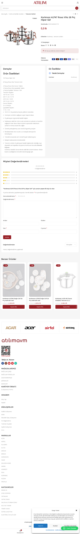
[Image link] (14, 340)
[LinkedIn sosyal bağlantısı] (53, 45)
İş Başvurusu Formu (7, 389)
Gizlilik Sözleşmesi (59, 530)
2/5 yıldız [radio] (20, 196)
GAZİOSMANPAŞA (6, 378)
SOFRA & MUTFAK (6, 512)
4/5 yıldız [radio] (23, 196)
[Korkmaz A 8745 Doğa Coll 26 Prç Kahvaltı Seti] (40, 280)
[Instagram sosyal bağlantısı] (6, 363)
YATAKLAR (4, 496)
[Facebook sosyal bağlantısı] (46, 45)
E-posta (44, 228)
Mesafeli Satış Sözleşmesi (8, 418)
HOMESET (4, 469)
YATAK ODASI (5, 499)
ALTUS (3, 448)
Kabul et (40, 526)
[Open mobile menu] (2, 3)
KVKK (2, 414)
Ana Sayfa (4, 14)
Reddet (55, 526)
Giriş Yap (3, 399)
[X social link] (48, 45)
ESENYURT (4, 384)
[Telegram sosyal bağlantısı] (55, 45)
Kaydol (3, 402)
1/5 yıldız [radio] (18, 196)
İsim (5, 228)
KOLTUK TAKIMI (6, 505)
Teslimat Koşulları (6, 424)
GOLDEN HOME (6, 463)
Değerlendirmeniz (9, 199)
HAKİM (3, 466)
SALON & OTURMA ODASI (9, 502)
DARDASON (4, 457)
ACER (2, 438)
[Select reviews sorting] (71, 245)
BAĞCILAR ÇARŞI (6, 371)
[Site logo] (40, 2)
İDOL (2, 472)
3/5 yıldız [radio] (21, 196)
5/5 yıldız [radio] (24, 196)
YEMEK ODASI (5, 509)
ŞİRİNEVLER (4, 381)
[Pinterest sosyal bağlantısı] (50, 45)
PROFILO (4, 482)
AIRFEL (3, 441)
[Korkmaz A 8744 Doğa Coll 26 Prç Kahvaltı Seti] (14, 280)
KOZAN (3, 478)
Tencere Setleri (31, 14)
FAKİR (3, 460)
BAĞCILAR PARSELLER (8, 374)
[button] (76, 510)
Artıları (5, 220)
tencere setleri (58, 36)
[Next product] (77, 14)
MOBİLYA (4, 490)
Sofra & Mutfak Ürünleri (16, 14)
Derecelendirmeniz (9, 196)
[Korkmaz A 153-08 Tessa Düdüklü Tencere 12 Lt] (66, 280)
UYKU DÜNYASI (6, 493)
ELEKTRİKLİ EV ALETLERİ (8, 515)
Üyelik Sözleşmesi (6, 427)
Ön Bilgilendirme (50, 530)
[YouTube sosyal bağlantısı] (9, 363)
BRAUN (3, 454)
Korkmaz (50, 36)
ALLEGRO (4, 444)
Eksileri (43, 220)
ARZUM (3, 451)
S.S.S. (2, 430)
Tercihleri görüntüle (70, 526)
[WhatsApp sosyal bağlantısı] (15, 363)
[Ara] (40, 8)
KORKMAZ (4, 475)
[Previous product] (73, 14)
